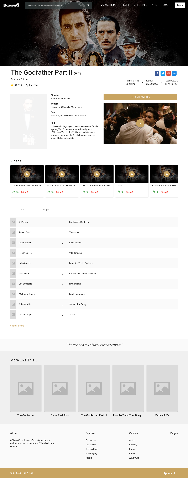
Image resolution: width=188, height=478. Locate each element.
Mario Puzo (76, 107)
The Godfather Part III (94, 415)
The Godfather (26, 415)
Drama (14, 79)
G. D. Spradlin (25, 304)
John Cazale (25, 263)
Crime (24, 79)
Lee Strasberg (25, 284)
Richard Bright (25, 314)
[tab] (22, 209)
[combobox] (58, 5)
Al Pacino (55, 115)
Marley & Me (162, 415)
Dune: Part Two (60, 415)
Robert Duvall (67, 115)
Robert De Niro (25, 253)
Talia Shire (24, 273)
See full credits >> (18, 326)
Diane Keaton (80, 115)
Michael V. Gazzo (27, 294)
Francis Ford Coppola (60, 98)
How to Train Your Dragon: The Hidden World (139, 415)
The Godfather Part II (42, 72)
